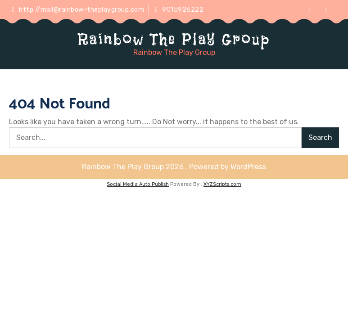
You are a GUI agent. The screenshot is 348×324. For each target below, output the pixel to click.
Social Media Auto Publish (138, 184)
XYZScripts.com (222, 184)
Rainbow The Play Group (174, 39)
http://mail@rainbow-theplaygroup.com (78, 10)
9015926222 (179, 10)
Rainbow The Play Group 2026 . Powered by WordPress (174, 166)
